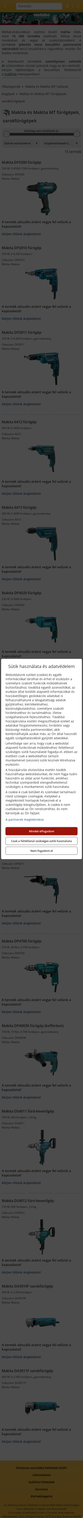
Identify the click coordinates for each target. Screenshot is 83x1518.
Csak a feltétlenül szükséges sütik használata (41, 841)
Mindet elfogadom (41, 831)
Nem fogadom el (41, 851)
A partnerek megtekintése (25, 819)
